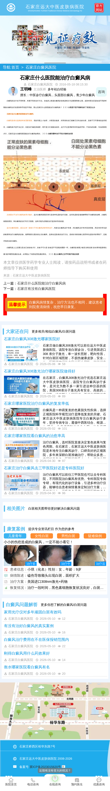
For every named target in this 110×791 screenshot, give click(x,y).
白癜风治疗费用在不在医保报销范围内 (36, 639)
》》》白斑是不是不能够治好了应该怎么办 (78, 107)
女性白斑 (42, 536)
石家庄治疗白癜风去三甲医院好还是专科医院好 (44, 468)
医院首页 (11, 782)
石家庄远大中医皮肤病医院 (31, 275)
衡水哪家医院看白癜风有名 (27, 667)
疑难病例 (95, 536)
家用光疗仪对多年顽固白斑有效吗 (32, 612)
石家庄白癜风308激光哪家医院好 (32, 339)
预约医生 (77, 782)
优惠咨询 (99, 782)
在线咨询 (55, 780)
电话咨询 (33, 782)
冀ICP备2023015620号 (45, 767)
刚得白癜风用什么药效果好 (27, 653)
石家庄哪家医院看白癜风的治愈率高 (34, 436)
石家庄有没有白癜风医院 (36, 289)
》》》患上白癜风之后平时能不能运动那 (63, 254)
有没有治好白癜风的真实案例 (29, 626)
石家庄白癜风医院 (41, 67)
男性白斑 (68, 536)
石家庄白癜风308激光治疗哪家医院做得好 (39, 371)
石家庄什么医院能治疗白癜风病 (41, 283)
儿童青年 (15, 536)
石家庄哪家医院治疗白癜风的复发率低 (36, 403)
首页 (15, 67)
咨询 (101, 92)
